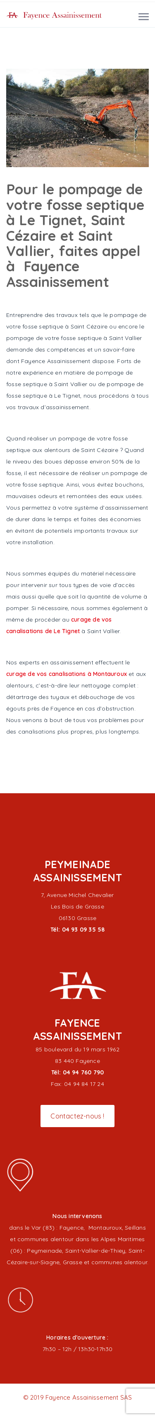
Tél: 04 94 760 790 (77, 1072)
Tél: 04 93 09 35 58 (77, 929)
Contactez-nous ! (77, 1116)
